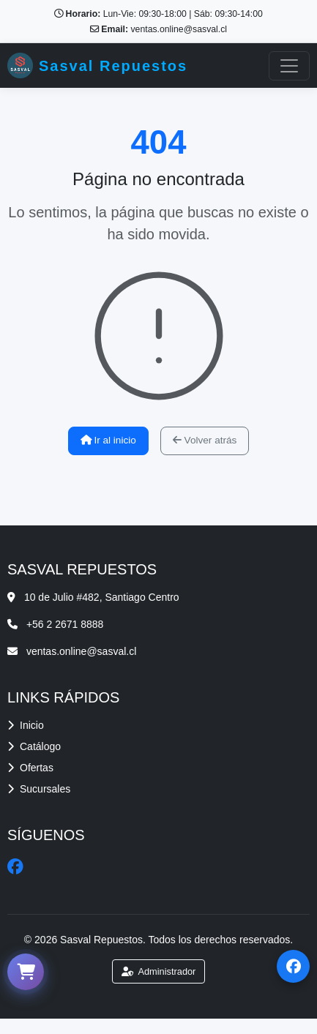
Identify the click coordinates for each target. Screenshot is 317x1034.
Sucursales (38, 789)
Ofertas (30, 767)
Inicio (25, 725)
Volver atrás (205, 440)
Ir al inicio (108, 440)
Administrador (159, 971)
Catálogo (34, 746)
